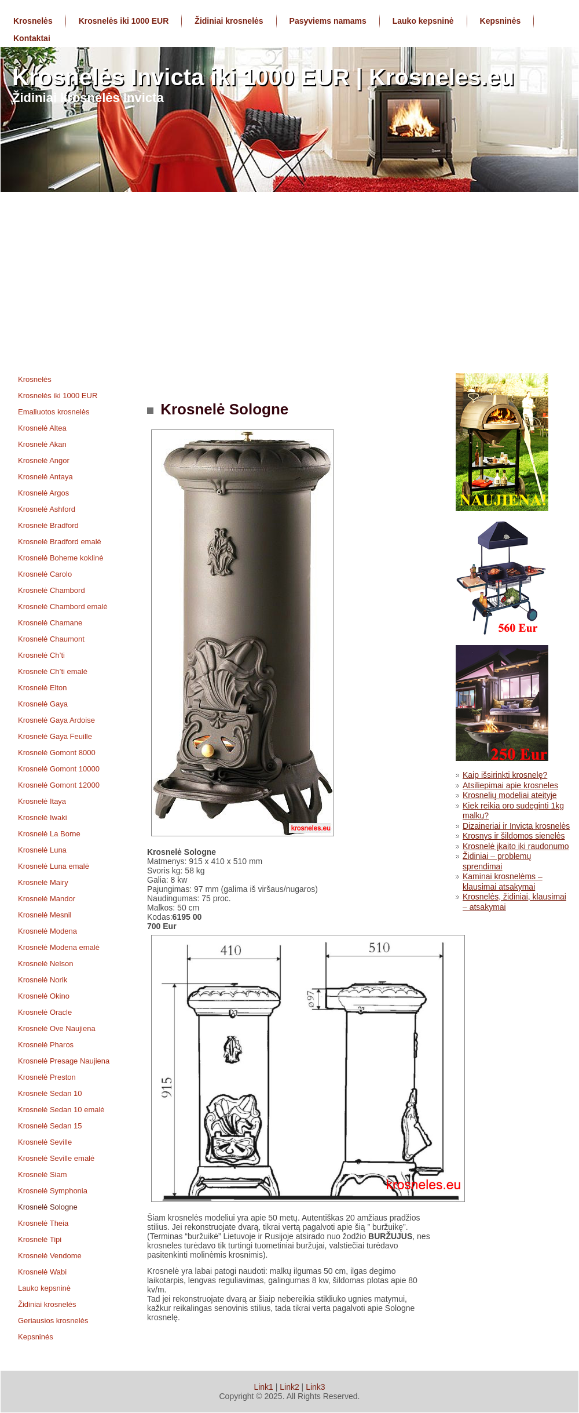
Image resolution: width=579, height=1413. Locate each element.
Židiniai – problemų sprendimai (497, 861)
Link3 (315, 1387)
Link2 (289, 1387)
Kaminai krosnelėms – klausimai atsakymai (503, 881)
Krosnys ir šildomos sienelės (514, 835)
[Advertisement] (289, 279)
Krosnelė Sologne (222, 409)
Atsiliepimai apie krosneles (510, 785)
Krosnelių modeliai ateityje (510, 795)
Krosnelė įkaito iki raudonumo (516, 846)
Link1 (263, 1387)
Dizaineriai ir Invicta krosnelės (516, 826)
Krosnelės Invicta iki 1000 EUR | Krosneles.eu (263, 77)
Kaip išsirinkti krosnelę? (505, 775)
